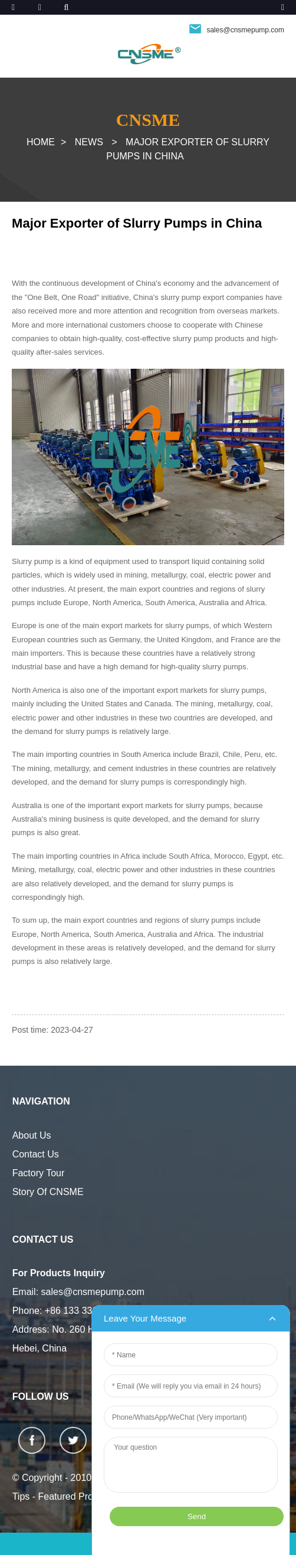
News (89, 142)
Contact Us (35, 1154)
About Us (31, 1135)
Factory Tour (38, 1173)
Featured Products (77, 1496)
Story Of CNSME (48, 1192)
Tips (21, 1496)
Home (41, 142)
